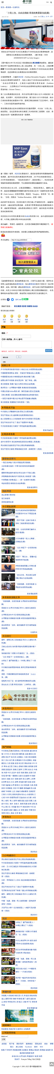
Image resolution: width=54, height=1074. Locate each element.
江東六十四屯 (6, 796)
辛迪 (3, 1006)
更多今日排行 (32, 690)
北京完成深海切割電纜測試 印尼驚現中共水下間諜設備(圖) (25, 515)
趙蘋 (32, 1000)
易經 (11, 811)
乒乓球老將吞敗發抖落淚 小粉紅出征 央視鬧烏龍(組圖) (21, 371)
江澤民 (25, 771)
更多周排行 (33, 744)
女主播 (29, 799)
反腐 (30, 774)
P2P (18, 789)
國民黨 (21, 755)
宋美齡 (14, 808)
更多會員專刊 (32, 489)
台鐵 (26, 755)
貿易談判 (9, 771)
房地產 (21, 783)
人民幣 (32, 780)
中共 (9, 774)
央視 (34, 799)
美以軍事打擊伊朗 (8, 496)
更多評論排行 (48, 431)
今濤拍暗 (10, 997)
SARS (7, 799)
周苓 (11, 1000)
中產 (3, 786)
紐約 (24, 1057)
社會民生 (16, 7)
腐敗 (26, 774)
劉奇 (28, 808)
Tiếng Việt (31, 1060)
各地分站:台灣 (17, 1057)
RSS (41, 1048)
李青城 (10, 1003)
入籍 (34, 802)
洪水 (7, 761)
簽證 (27, 802)
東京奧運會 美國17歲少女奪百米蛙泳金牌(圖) (18, 385)
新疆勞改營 (14, 799)
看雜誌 (31, 1051)
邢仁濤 (15, 1003)
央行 (12, 780)
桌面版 (4, 1045)
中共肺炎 (4, 752)
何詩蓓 (21, 77)
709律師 (8, 792)
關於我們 (20, 1045)
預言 (34, 811)
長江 (3, 761)
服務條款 (29, 1045)
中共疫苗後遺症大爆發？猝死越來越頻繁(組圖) (18, 427)
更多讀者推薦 (48, 454)
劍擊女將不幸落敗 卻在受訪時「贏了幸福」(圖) (19, 381)
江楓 (24, 1003)
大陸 (14, 789)
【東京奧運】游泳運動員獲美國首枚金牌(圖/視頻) (19, 396)
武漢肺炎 (15, 752)
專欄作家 (6, 993)
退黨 (12, 764)
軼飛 (35, 997)
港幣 (16, 783)
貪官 (18, 774)
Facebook (28, 1048)
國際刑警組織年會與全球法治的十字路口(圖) (18, 474)
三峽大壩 (27, 758)
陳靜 (15, 1000)
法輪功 (18, 792)
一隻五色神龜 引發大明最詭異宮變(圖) (16, 464)
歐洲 (36, 1057)
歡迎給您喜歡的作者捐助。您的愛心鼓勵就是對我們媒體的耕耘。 (26, 232)
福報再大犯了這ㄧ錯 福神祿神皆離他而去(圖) (18, 682)
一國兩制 (14, 777)
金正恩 (10, 768)
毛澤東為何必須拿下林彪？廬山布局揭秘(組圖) (19, 892)
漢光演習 (15, 755)
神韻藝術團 (16, 1051)
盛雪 (28, 1000)
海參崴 (8, 786)
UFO (33, 764)
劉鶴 (15, 771)
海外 (12, 805)
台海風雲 (26, 1030)
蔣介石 (8, 808)
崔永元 (30, 771)
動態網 (27, 1054)
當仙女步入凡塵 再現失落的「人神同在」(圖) (18, 686)
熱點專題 (6, 492)
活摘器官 (32, 792)
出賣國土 (20, 758)
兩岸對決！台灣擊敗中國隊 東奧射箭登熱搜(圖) (19, 389)
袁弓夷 (11, 761)
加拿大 (4, 780)
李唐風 (19, 1000)
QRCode (18, 300)
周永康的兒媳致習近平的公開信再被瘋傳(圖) (18, 447)
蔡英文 (17, 786)
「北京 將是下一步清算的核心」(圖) (15, 658)
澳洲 (21, 805)
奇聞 (3, 814)
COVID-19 (7, 755)
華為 (5, 768)
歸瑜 (31, 997)
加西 (40, 1057)
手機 (30, 811)
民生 (7, 805)
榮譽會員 (20, 284)
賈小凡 (20, 997)
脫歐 (9, 780)
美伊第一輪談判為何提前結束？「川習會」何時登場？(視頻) (25, 982)
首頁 (2, 7)
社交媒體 (25, 777)
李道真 (26, 997)
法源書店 (24, 1051)
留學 (15, 802)
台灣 (12, 786)
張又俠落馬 (5, 500)
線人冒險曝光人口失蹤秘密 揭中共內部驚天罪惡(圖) (20, 420)
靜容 (5, 1003)
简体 (47, 2)
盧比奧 (32, 752)
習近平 (8, 758)
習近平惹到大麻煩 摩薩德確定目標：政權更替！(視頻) (21, 450)
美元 (24, 780)
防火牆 (33, 789)
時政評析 (12, 1030)
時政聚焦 (4, 1030)
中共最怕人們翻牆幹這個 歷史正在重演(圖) (17, 413)
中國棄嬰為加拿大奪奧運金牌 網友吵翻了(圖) (18, 378)
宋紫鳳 (4, 997)
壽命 (12, 814)
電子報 (11, 1045)
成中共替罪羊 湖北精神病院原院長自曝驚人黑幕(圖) (20, 443)
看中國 (8, 777)
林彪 (24, 808)
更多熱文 (33, 853)
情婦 (22, 774)
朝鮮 (33, 777)
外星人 (8, 814)
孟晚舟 (21, 768)
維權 (3, 792)
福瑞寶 (48, 1051)
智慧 (22, 811)
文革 (16, 814)
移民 (7, 802)
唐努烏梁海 (16, 796)
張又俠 (13, 758)
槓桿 (20, 780)
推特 (36, 1048)
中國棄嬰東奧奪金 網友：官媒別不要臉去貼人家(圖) (20, 374)
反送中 (14, 774)
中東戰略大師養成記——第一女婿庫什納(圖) (18, 481)
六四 (9, 764)
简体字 (17, 1060)
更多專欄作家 (32, 1009)
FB (30, 777)
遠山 (3, 1000)
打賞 (41, 16)
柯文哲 (21, 764)
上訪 (13, 792)
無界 (32, 1054)
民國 (25, 805)
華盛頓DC (31, 1057)
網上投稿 (19, 1048)
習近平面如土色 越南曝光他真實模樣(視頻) (17, 416)
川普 (22, 752)
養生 (20, 814)
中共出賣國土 (27, 761)
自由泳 (27, 216)
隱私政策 (38, 1045)
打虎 (34, 774)
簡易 (16, 997)
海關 (19, 802)
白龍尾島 (30, 796)
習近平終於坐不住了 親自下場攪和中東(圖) (17, 424)
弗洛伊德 (27, 764)
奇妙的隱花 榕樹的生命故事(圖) (13, 484)
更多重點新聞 (32, 595)
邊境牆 (30, 768)
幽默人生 (16, 811)
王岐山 (15, 768)
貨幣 (28, 780)
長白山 (23, 796)
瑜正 (20, 1003)
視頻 (4, 920)
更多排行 (33, 916)
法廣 (20, 777)
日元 (12, 783)
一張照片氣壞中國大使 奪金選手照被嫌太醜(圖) (19, 400)
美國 (3, 771)
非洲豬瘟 (8, 789)
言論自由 (22, 799)
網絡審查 (24, 792)
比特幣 (4, 783)
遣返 (23, 802)
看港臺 (8, 7)
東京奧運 (36, 63)
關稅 (26, 768)
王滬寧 (19, 771)
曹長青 (34, 1003)
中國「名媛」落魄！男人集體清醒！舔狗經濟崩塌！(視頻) (26, 963)
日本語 (37, 1060)
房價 (35, 786)
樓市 (26, 783)
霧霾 (21, 789)
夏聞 (7, 1000)
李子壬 (29, 1003)
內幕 (5, 774)
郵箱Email (4, 1037)
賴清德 (26, 752)
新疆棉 (33, 758)
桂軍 (29, 805)
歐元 (9, 783)
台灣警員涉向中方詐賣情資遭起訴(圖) (15, 616)
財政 (30, 783)
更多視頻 (33, 989)
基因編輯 (27, 789)
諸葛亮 (6, 811)
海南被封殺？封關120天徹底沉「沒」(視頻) (17, 654)
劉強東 (26, 786)
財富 (33, 783)
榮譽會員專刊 (9, 460)
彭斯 (35, 768)
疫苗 (16, 764)
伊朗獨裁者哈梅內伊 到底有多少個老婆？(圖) (18, 477)
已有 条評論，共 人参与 (12, 339)
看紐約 (36, 1051)
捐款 (46, 1045)
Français (24, 1060)
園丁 (24, 1000)
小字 (51, 16)
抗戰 (33, 805)
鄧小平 (19, 808)
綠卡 (3, 805)
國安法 (31, 755)
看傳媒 (42, 1051)
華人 (3, 802)
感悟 (26, 811)
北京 (22, 786)
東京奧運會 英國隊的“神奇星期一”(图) (15, 403)
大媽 (31, 786)
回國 (30, 802)
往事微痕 (18, 761)
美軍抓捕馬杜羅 (7, 503)
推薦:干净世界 (6, 1051)
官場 (3, 777)
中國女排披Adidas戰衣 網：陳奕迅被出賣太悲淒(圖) (20, 392)
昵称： (5, 333)
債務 (16, 780)
